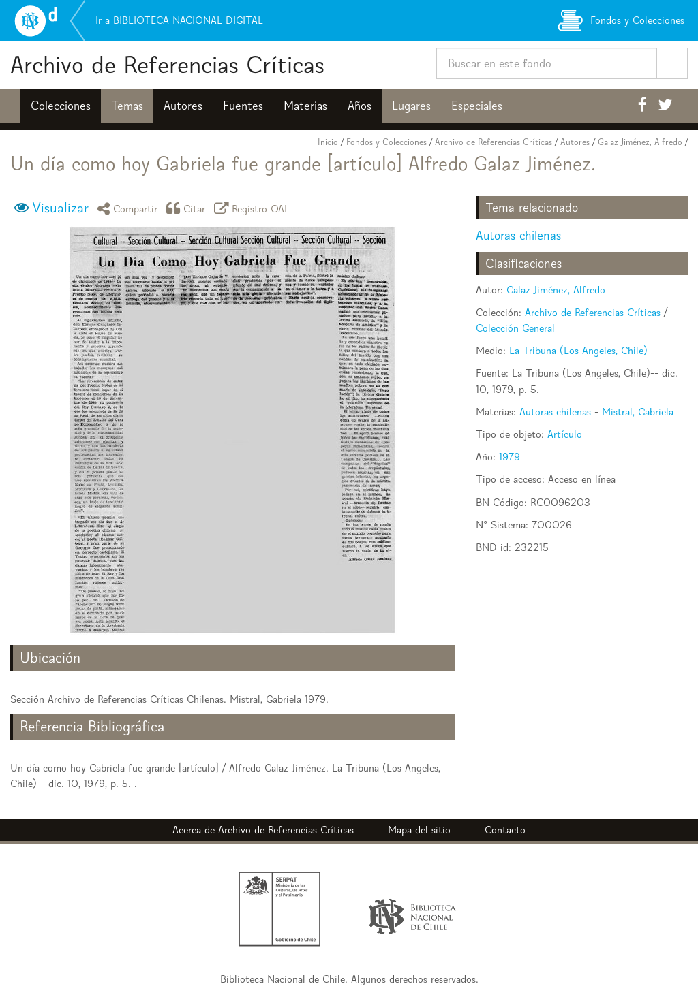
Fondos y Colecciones (386, 142)
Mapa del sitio (419, 829)
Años (359, 105)
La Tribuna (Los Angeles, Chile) (578, 350)
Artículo (564, 434)
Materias (305, 105)
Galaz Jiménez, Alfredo (640, 142)
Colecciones (61, 105)
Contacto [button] (505, 829)
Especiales (476, 105)
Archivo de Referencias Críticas (167, 64)
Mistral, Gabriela (637, 411)
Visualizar (60, 208)
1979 (509, 456)
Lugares (411, 105)
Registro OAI (253, 208)
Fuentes (243, 105)
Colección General (515, 327)
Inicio (328, 142)
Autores (183, 105)
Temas (127, 105)
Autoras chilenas (518, 235)
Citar (188, 208)
